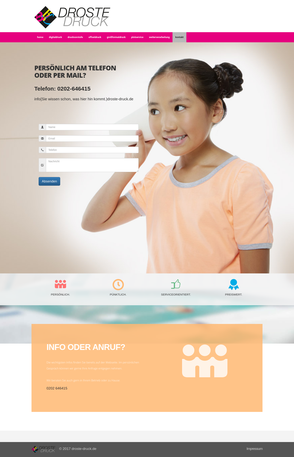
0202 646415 (56, 388)
